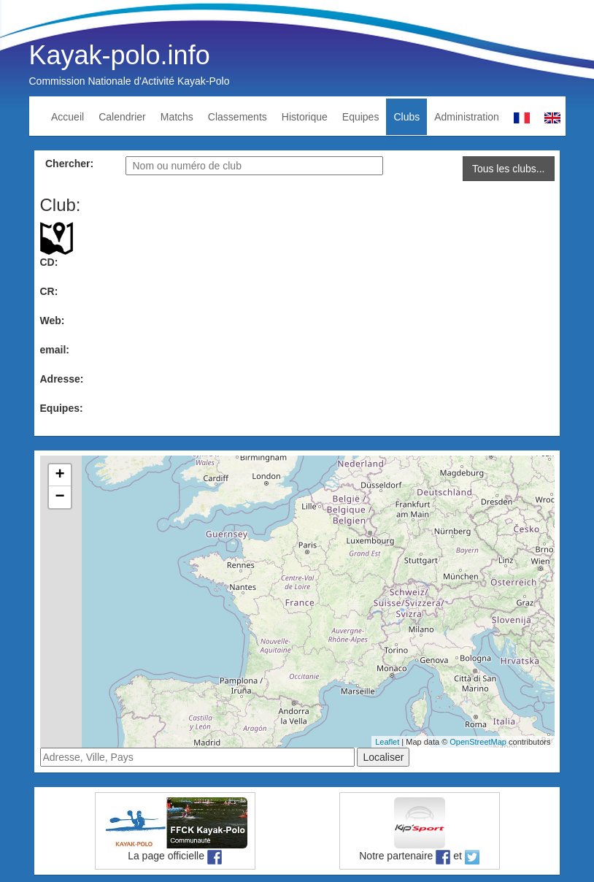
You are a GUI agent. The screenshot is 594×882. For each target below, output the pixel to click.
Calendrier (122, 117)
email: (54, 350)
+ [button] (59, 475)
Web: (52, 320)
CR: (49, 291)
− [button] (59, 497)
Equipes (360, 117)
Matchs (177, 117)
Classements (237, 117)
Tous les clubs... (508, 169)
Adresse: (62, 379)
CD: (49, 262)
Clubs (406, 117)
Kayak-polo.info (119, 55)
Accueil (67, 117)
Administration (466, 117)
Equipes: (61, 408)
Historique (305, 117)
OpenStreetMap (478, 741)
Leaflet (387, 741)
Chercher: (69, 163)
